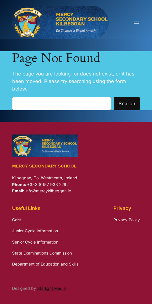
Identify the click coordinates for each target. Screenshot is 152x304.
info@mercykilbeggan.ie (48, 190)
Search (127, 103)
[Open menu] (136, 22)
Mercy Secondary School (44, 165)
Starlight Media (51, 288)
